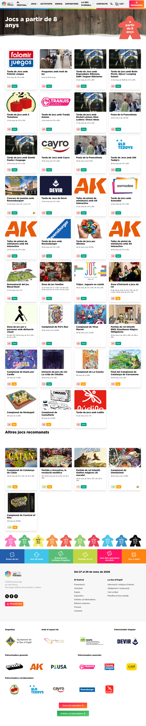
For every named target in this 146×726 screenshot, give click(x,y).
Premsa (77, 607)
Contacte (102, 4)
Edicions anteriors (82, 603)
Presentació (79, 584)
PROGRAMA (137, 4)
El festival (22, 4)
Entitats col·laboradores (85, 599)
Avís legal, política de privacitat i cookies (23, 587)
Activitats (46, 4)
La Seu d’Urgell (87, 4)
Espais (58, 4)
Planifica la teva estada (118, 595)
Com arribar (113, 592)
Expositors (71, 4)
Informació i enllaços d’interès (121, 584)
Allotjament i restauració (118, 588)
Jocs (34, 4)
